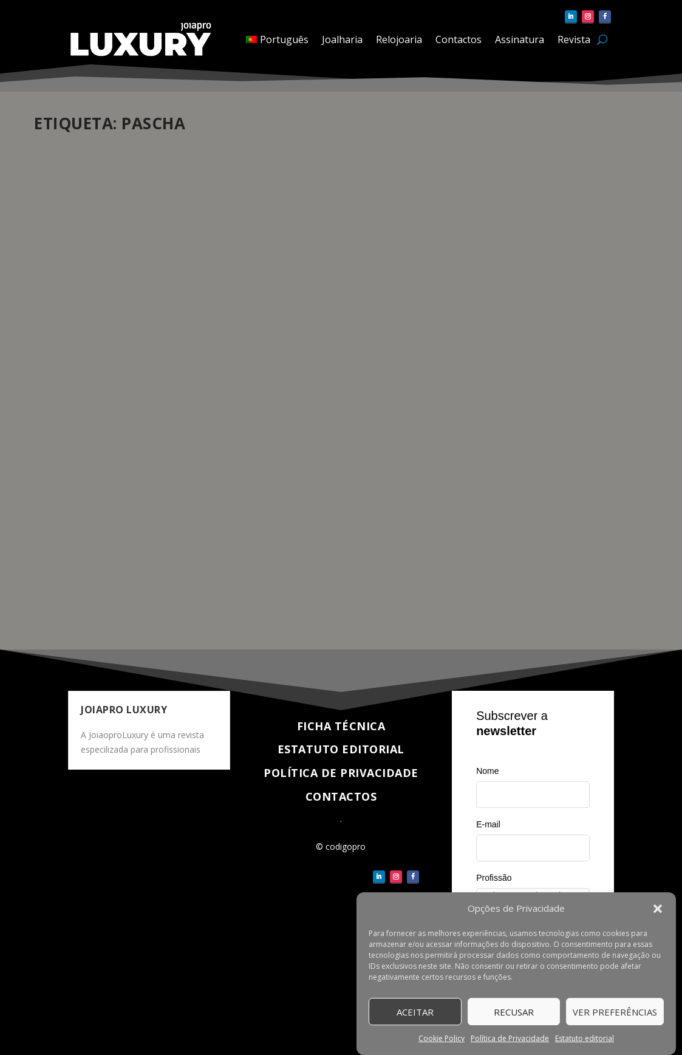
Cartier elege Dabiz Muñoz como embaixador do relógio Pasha (130, 432)
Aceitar (415, 1012)
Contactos (458, 39)
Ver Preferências (615, 1012)
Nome (487, 771)
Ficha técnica (341, 726)
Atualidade (181, 463)
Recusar (514, 1012)
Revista (574, 39)
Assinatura (519, 39)
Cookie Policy (441, 1039)
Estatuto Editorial (341, 749)
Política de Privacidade (510, 1039)
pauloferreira (79, 463)
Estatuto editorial (584, 1039)
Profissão (493, 878)
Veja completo (87, 596)
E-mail (488, 824)
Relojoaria (399, 39)
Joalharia (342, 39)
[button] (658, 909)
